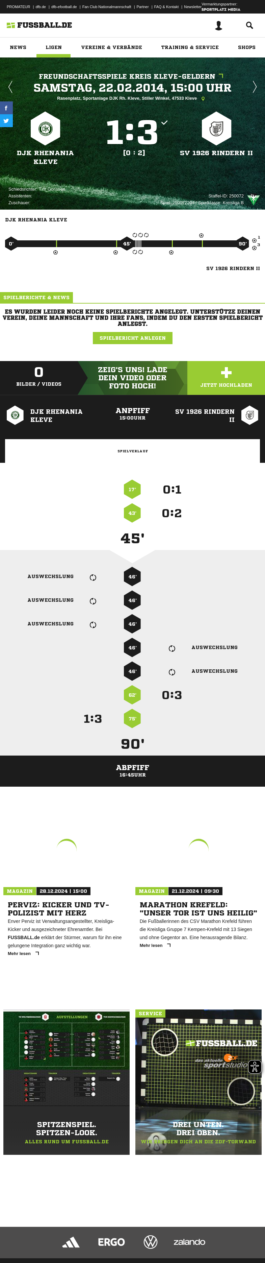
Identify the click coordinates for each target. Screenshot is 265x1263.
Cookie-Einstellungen (202, 1240)
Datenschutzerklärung (48, 1240)
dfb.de (40, 7)
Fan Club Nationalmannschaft (106, 7)
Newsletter (193, 7)
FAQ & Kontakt (166, 7)
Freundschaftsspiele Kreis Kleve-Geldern (133, 76)
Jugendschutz (126, 1240)
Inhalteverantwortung (161, 1240)
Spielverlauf (132, 451)
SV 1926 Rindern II (216, 153)
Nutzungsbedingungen (89, 1240)
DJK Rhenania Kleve (45, 157)
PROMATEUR (18, 7)
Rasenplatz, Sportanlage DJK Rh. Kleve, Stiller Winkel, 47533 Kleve (132, 99)
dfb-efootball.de (64, 7)
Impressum (14, 1240)
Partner (143, 7)
